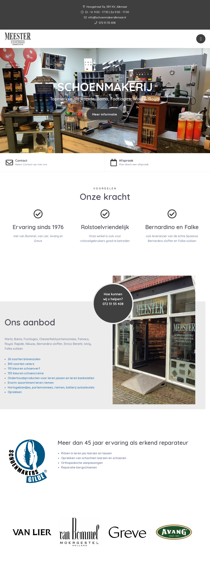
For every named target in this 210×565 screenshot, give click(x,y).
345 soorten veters (21, 364)
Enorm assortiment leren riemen (31, 382)
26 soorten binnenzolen (24, 359)
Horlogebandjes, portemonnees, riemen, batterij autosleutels (51, 387)
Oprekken (15, 392)
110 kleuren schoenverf (24, 368)
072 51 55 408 (105, 22)
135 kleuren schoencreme (26, 373)
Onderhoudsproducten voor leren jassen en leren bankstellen (51, 378)
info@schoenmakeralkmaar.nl (105, 17)
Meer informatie (104, 114)
